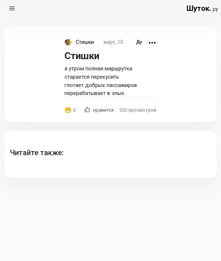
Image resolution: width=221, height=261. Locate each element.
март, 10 (113, 42)
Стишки (85, 42)
